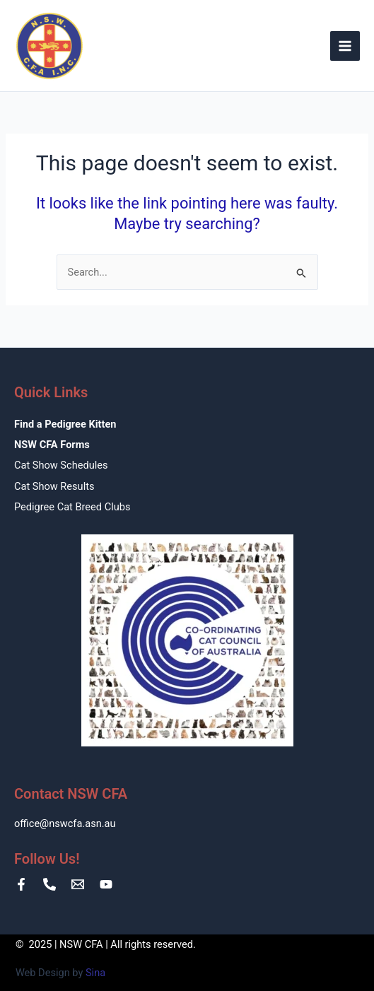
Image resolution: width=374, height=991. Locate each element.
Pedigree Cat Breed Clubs (72, 506)
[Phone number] (49, 884)
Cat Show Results (54, 486)
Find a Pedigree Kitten (65, 424)
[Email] (78, 884)
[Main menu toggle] (345, 46)
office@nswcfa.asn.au (65, 823)
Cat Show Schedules (60, 465)
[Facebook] (21, 884)
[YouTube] (106, 884)
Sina (95, 972)
